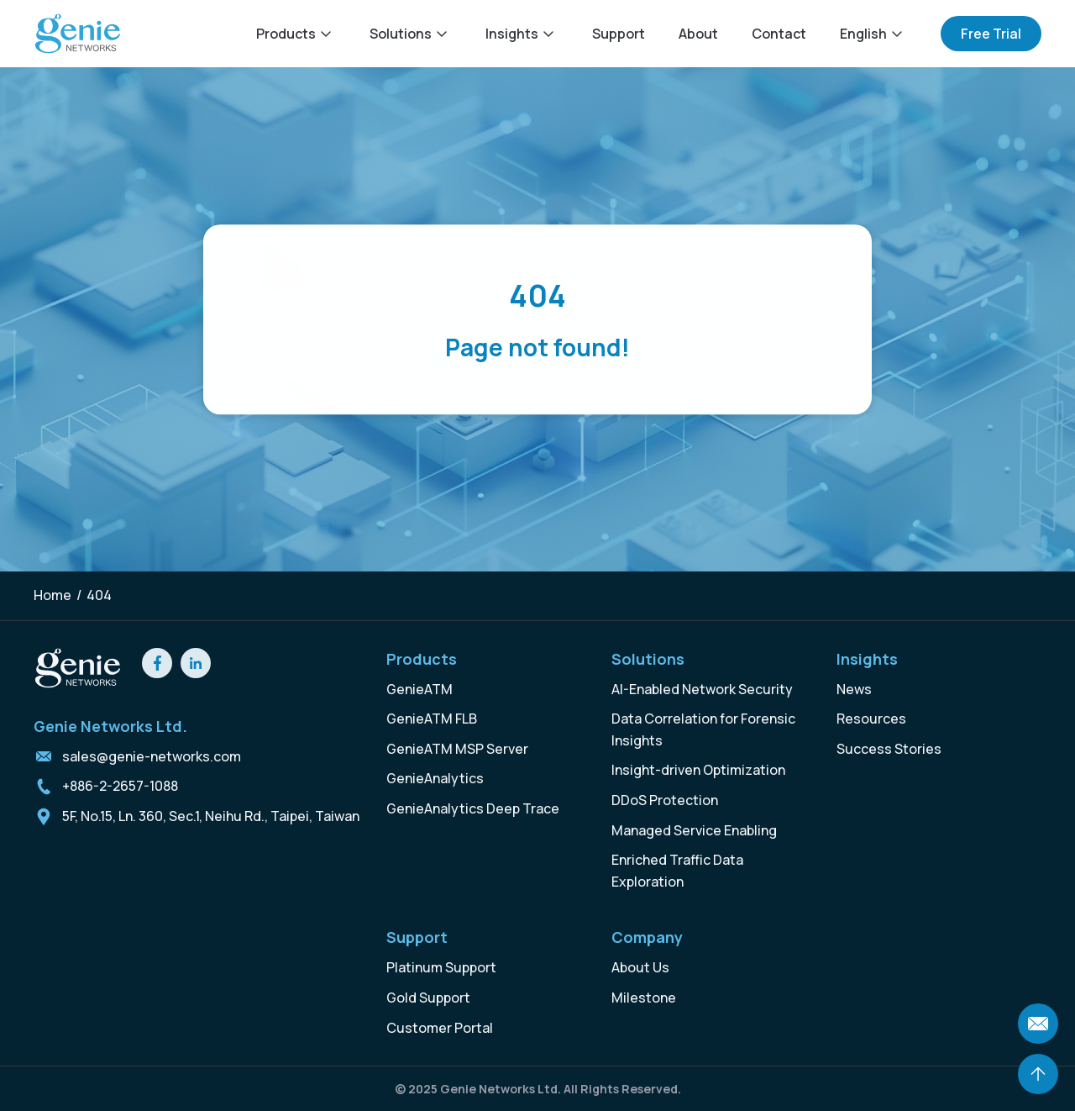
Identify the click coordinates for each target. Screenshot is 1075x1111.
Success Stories (888, 749)
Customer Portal (439, 1028)
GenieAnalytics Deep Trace (472, 808)
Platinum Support (441, 967)
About (698, 33)
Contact (779, 33)
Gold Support (428, 997)
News (854, 689)
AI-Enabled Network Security (702, 689)
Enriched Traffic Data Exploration (677, 870)
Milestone (643, 997)
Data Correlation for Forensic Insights (703, 729)
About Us (640, 967)
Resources (871, 718)
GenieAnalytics (435, 778)
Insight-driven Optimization (698, 770)
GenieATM (419, 689)
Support (618, 33)
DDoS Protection (664, 800)
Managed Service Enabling (694, 830)
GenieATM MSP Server (457, 749)
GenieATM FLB (431, 718)
